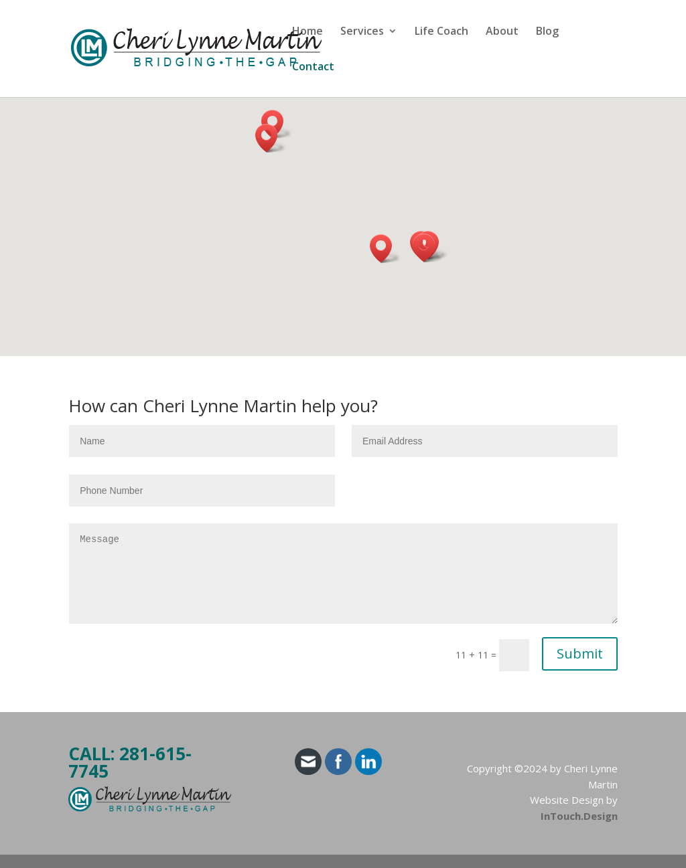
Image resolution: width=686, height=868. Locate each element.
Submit (580, 653)
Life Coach (441, 32)
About (502, 32)
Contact (313, 68)
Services (362, 32)
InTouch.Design (579, 815)
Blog (547, 32)
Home (307, 32)
